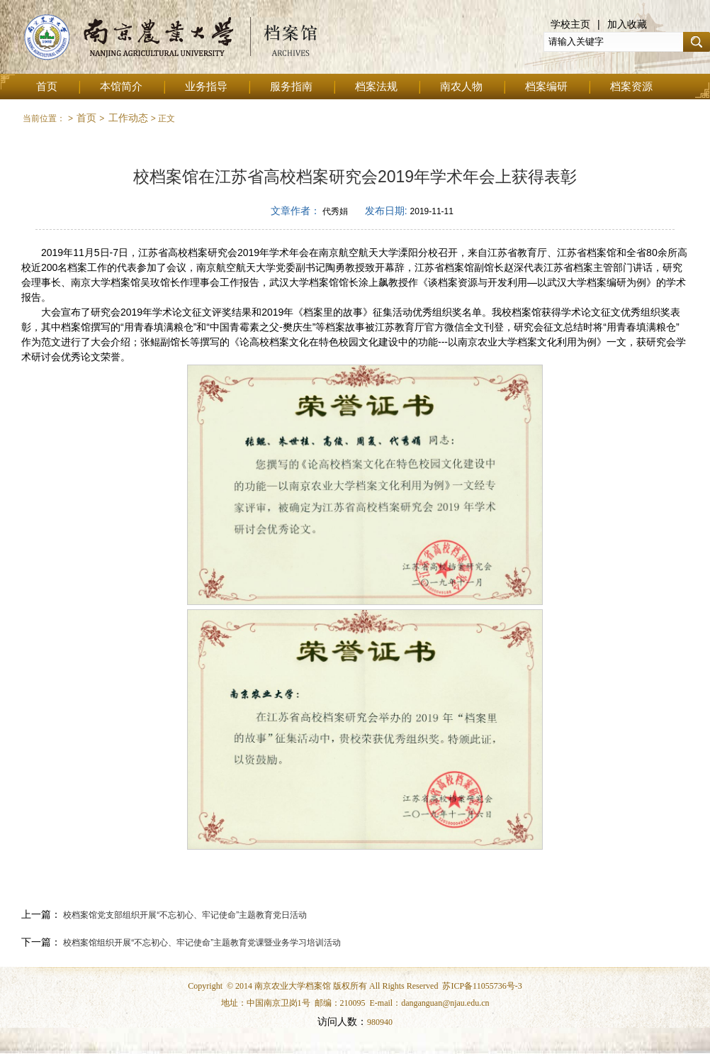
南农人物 (461, 86)
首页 (46, 86)
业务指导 (206, 86)
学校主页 (570, 24)
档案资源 (631, 86)
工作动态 (128, 117)
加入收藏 (627, 24)
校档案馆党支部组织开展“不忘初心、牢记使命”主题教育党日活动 (184, 915)
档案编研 (546, 86)
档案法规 (376, 86)
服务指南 (291, 86)
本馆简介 (121, 86)
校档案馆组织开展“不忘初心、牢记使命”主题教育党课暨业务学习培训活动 (201, 943)
